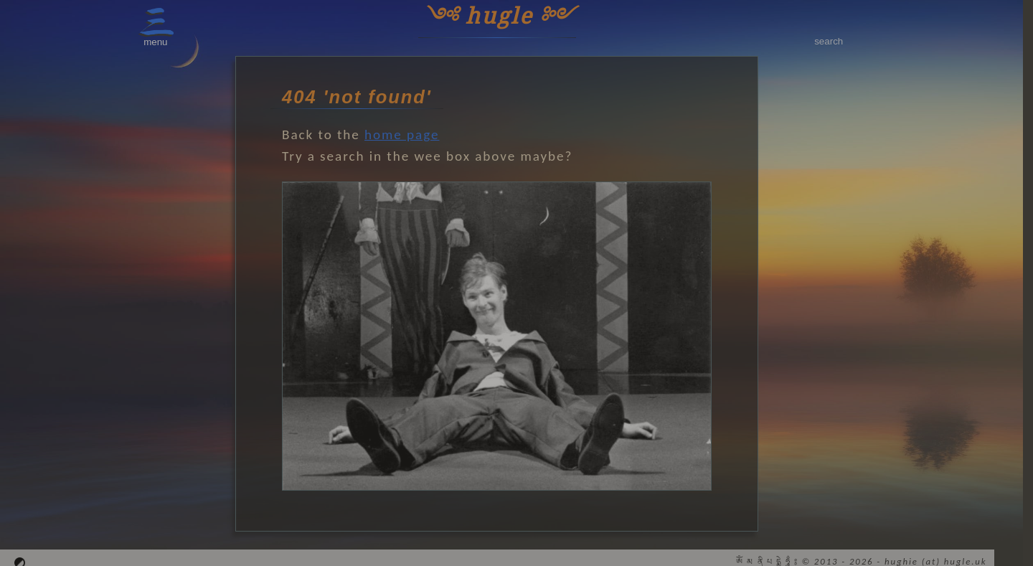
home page (401, 134)
